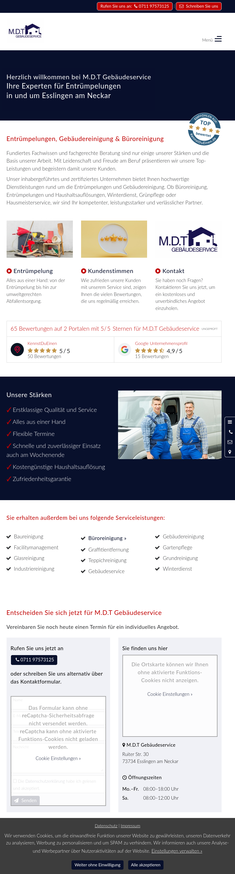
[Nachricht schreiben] (230, 442)
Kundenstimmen (110, 270)
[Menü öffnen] (230, 422)
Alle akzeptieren (146, 864)
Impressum (130, 825)
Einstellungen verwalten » (176, 851)
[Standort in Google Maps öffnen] (230, 452)
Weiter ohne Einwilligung (97, 864)
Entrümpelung (33, 270)
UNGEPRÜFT (210, 328)
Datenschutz (106, 825)
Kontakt (173, 270)
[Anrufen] (230, 432)
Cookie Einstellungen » (58, 758)
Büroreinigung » (107, 538)
